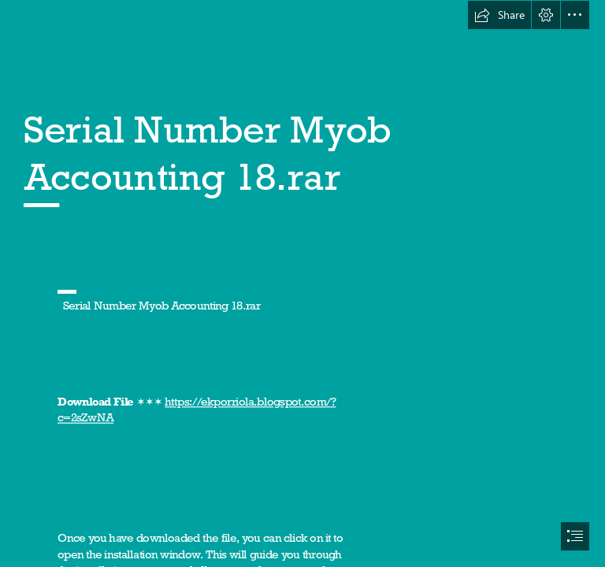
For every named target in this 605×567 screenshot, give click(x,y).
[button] (499, 15)
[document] (302, 283)
